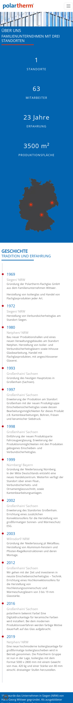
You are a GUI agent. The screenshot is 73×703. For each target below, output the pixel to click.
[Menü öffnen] (68, 6)
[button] (6, 697)
